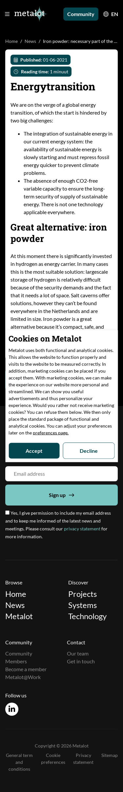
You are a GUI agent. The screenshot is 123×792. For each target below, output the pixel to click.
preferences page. (51, 432)
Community (80, 14)
